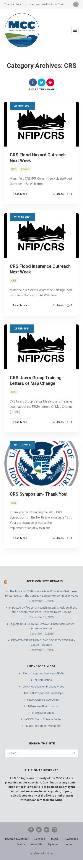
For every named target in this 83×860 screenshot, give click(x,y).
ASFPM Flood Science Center (43, 719)
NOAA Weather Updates (43, 706)
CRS (13, 169)
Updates (53, 844)
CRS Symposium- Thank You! (38, 494)
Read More (20, 194)
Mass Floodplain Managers (43, 725)
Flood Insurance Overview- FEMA (43, 673)
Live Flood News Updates (44, 581)
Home (68, 844)
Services (39, 839)
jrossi (58, 194)
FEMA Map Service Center (43, 699)
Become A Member (16, 839)
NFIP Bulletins (43, 680)
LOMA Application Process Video (43, 686)
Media (55, 839)
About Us (36, 844)
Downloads (71, 839)
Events (25, 169)
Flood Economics (43, 712)
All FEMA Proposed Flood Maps (43, 693)
